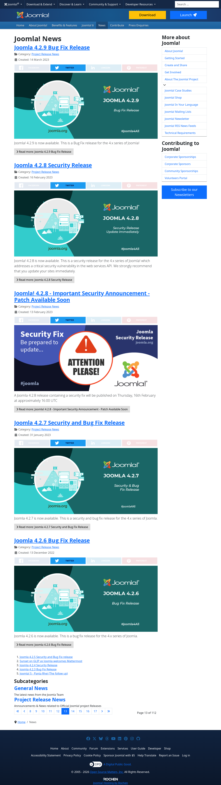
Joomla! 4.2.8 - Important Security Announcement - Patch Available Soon (82, 296)
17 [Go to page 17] (95, 711)
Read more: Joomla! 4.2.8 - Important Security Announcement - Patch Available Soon (72, 409)
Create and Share (176, 65)
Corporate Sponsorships (180, 157)
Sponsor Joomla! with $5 (119, 755)
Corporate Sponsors (178, 164)
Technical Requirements (180, 133)
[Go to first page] (17, 711)
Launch (188, 15)
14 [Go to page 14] (72, 711)
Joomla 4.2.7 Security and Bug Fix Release (69, 422)
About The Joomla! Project (181, 79)
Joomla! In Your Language (181, 105)
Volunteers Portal (176, 178)
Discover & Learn (71, 4)
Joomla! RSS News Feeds (180, 126)
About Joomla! (38, 25)
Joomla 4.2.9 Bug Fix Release (52, 47)
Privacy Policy (72, 755)
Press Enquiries (139, 25)
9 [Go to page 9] (36, 711)
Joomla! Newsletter (177, 119)
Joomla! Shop (173, 97)
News (101, 25)
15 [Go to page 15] (80, 711)
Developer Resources (139, 4)
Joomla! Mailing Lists (178, 112)
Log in (186, 755)
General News (31, 688)
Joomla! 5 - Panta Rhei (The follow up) (44, 673)
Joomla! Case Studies (178, 90)
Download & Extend (40, 4)
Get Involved (173, 72)
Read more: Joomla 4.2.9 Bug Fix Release (43, 152)
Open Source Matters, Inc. (107, 772)
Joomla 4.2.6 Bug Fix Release (52, 540)
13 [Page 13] (65, 711)
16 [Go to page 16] (87, 711)
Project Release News (45, 54)
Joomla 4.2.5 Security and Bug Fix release (46, 657)
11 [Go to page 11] (50, 711)
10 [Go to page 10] (42, 711)
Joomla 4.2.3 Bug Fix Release (38, 669)
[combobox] (197, 4)
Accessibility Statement (46, 755)
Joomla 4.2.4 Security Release (38, 665)
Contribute (117, 25)
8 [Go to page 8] (30, 711)
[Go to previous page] (24, 711)
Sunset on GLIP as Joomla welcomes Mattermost (51, 661)
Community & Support (104, 4)
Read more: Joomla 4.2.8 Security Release (44, 280)
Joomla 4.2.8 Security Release (53, 165)
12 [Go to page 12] (57, 711)
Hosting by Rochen (110, 783)
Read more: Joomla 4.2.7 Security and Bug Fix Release (52, 527)
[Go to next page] (102, 711)
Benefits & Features (64, 25)
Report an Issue (169, 755)
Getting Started (175, 58)
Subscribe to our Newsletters (184, 192)
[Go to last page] (108, 711)
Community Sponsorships (181, 171)
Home (20, 25)
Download (147, 15)
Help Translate (147, 755)
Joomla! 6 (88, 25)
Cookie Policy (92, 755)
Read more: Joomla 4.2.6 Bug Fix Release (43, 645)
